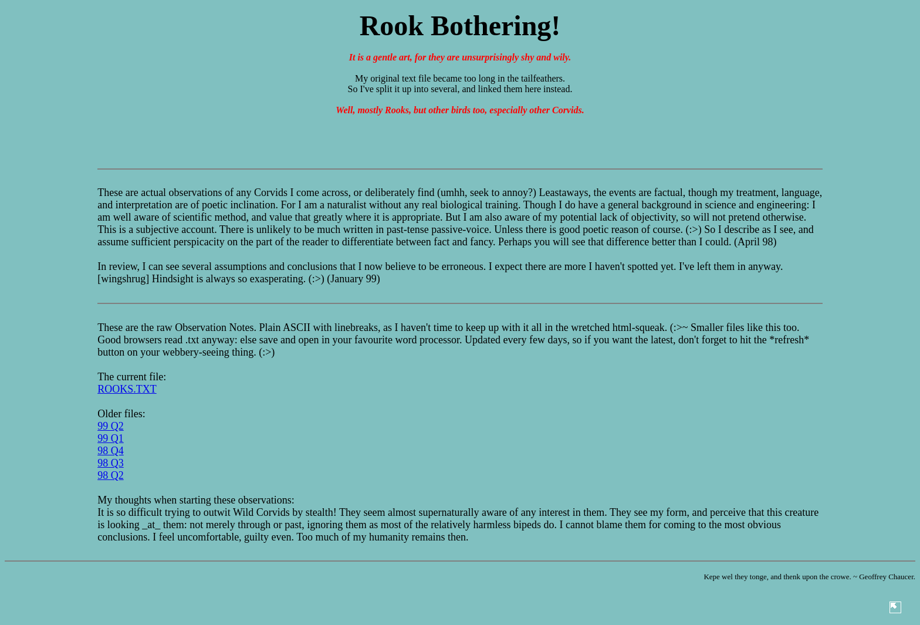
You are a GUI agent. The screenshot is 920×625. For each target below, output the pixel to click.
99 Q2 (110, 426)
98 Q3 (110, 463)
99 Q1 (110, 438)
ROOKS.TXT (127, 389)
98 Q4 (110, 451)
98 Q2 (110, 475)
